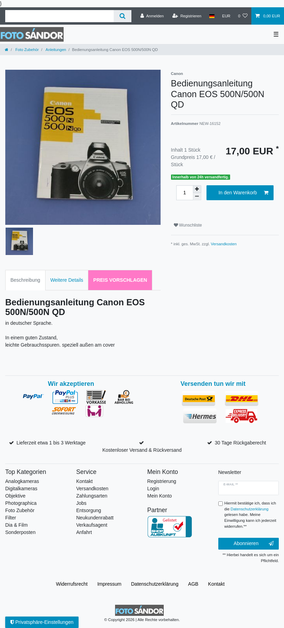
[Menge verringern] (197, 196)
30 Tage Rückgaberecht (240, 442)
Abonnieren (254, 544)
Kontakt (84, 481)
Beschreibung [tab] (25, 280)
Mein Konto (159, 496)
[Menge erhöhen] (197, 189)
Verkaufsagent (91, 525)
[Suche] (122, 16)
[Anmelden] (152, 16)
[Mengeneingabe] (184, 192)
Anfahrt (84, 532)
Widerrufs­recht (72, 584)
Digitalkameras (21, 488)
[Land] (211, 16)
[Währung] (226, 16)
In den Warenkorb (243, 193)
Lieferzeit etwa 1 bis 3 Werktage (51, 442)
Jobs (81, 503)
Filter (10, 517)
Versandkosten (224, 244)
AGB (193, 584)
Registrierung (161, 481)
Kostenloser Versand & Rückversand (141, 450)
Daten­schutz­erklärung (154, 584)
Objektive (15, 496)
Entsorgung (88, 510)
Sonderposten (20, 532)
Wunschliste (188, 225)
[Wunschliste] (242, 16)
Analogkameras (22, 481)
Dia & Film (16, 525)
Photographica (20, 503)
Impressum (109, 584)
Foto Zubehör (26, 50)
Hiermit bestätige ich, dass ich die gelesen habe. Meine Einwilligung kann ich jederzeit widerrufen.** (250, 514)
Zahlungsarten (91, 496)
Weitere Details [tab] (66, 280)
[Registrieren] (187, 16)
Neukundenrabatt (94, 517)
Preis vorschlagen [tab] (120, 280)
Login (153, 488)
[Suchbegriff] (59, 16)
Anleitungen (55, 50)
